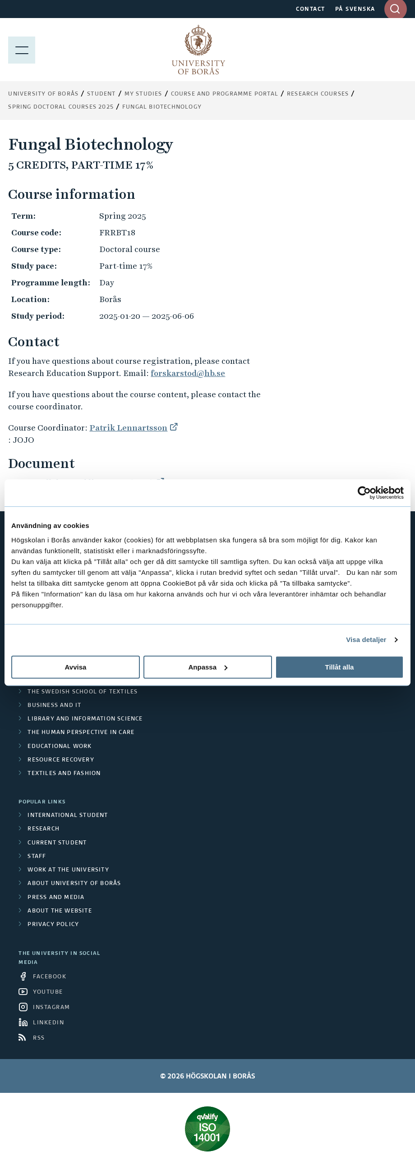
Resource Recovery (61, 760)
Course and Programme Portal (224, 94)
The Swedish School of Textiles (83, 692)
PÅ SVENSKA (355, 9)
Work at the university (68, 870)
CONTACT (310, 9)
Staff (37, 856)
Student (101, 94)
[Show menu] (21, 49)
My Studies (143, 94)
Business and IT (54, 705)
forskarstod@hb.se (188, 373)
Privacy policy (53, 925)
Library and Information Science (85, 719)
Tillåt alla (339, 667)
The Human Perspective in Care (81, 732)
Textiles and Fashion (64, 774)
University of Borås (43, 94)
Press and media (56, 897)
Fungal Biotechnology (162, 107)
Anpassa (207, 667)
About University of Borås (74, 884)
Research (44, 829)
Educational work (60, 746)
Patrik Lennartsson (128, 427)
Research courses (318, 94)
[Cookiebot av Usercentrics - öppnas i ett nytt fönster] (364, 493)
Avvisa (76, 667)
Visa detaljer (366, 639)
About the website (60, 911)
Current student (57, 843)
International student (68, 815)
